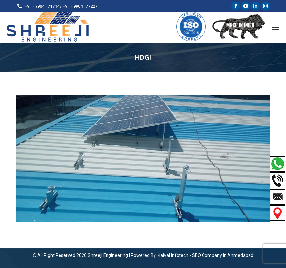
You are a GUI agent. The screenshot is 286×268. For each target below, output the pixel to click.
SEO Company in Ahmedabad (222, 255)
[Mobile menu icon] (275, 27)
